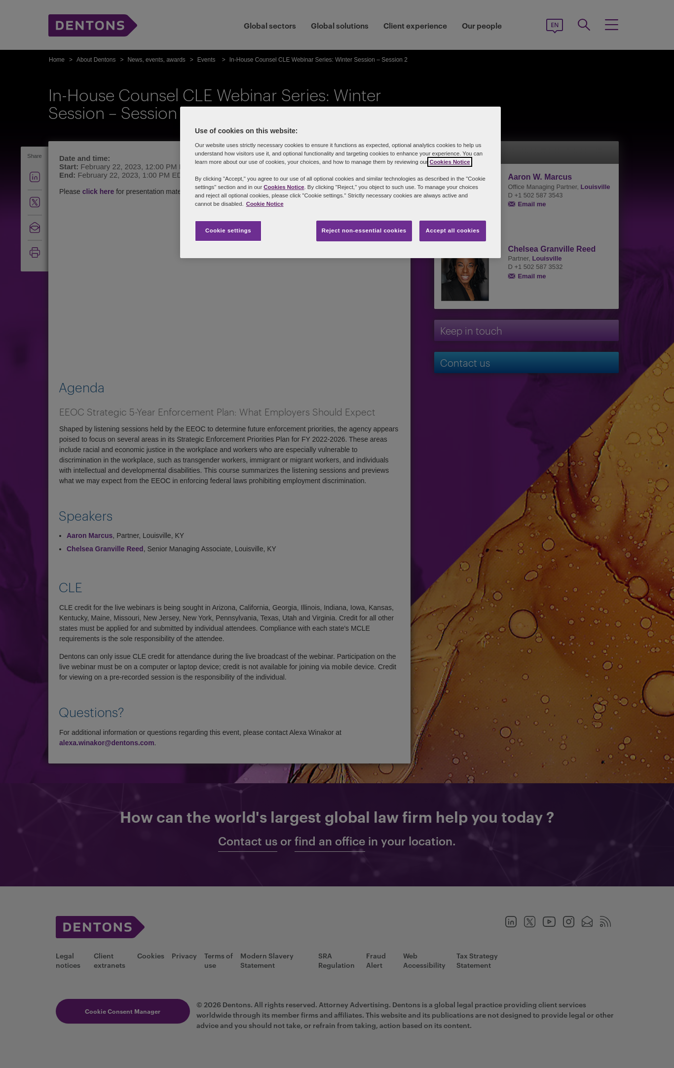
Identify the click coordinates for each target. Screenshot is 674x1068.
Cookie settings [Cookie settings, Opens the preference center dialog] (228, 230)
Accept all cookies (453, 230)
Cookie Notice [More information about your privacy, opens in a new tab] (265, 204)
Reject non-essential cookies (364, 230)
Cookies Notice (449, 162)
